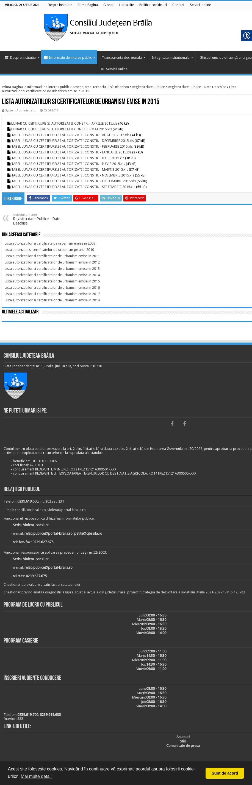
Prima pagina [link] (12, 87)
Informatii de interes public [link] (68, 57)
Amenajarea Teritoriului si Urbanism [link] (101, 87)
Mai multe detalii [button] (37, 776)
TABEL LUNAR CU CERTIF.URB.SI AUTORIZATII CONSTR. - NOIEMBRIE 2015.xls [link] (72, 175)
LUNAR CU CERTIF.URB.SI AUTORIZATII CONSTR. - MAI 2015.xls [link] (61, 129)
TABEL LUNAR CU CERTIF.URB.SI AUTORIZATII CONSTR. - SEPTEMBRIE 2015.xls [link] (73, 187)
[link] (60, 5)
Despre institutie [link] (20, 57)
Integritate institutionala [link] (171, 57)
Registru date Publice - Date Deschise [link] (197, 87)
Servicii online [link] (114, 69)
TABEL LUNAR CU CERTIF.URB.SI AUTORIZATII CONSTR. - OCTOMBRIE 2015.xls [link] (73, 181)
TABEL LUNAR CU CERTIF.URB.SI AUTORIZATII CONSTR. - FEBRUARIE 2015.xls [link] (72, 146)
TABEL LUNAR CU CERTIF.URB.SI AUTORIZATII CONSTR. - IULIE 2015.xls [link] (67, 158)
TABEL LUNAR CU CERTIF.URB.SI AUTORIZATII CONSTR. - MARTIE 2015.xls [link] (69, 169)
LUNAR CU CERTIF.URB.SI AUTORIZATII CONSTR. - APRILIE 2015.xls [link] (64, 123)
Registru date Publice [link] (148, 87)
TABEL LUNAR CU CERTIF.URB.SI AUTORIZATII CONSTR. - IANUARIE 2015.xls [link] (71, 152)
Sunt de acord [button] (225, 773)
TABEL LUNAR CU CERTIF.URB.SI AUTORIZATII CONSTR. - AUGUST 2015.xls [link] (70, 135)
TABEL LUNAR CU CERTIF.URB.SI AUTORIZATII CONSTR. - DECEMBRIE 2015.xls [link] (72, 141)
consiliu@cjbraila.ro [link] (30, 510)
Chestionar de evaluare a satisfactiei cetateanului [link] (42, 584)
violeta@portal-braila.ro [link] (67, 510)
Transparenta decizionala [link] (122, 57)
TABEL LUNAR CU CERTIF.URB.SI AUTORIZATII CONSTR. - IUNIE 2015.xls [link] (68, 164)
